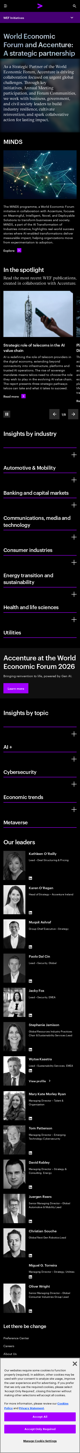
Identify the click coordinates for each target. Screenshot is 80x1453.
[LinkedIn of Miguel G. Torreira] (30, 1277)
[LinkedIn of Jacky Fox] (30, 1015)
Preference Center (16, 1338)
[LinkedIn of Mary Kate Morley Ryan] (30, 1118)
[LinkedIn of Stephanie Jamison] (30, 1049)
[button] (15, 688)
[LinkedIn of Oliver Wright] (30, 1311)
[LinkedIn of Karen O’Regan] (30, 912)
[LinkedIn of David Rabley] (30, 1187)
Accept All (40, 1416)
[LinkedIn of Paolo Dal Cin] (30, 981)
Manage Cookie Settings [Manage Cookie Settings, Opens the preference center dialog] (40, 1441)
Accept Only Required (40, 1429)
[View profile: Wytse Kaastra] (40, 1081)
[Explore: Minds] (12, 250)
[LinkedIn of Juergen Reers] (30, 1221)
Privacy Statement (31, 1408)
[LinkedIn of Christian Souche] (30, 1256)
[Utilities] (74, 619)
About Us (9, 1353)
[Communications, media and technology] (74, 505)
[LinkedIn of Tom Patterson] (30, 1153)
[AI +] (74, 733)
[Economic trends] (74, 784)
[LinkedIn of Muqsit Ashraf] (30, 947)
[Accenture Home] (40, 6)
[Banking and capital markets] (74, 479)
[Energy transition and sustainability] (74, 562)
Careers (8, 1346)
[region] (40, 1405)
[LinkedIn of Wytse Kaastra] (30, 1071)
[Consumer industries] (74, 537)
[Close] (75, 1363)
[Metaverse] (74, 809)
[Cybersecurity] (74, 759)
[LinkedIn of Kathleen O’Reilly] (30, 878)
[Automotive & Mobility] (74, 454)
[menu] (5, 6)
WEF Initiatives (13, 18)
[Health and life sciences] (74, 594)
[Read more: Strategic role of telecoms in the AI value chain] (14, 396)
